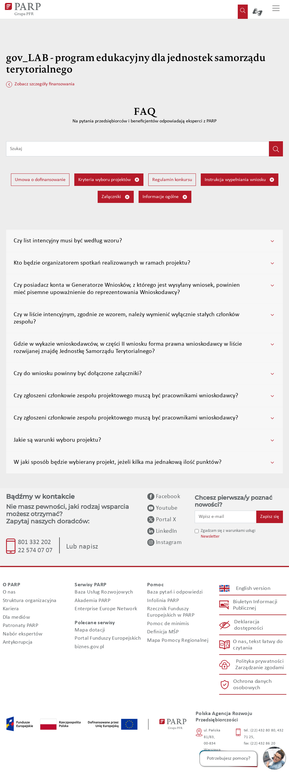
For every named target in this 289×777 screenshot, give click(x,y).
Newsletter (210, 536)
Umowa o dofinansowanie (40, 179)
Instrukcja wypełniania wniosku (239, 179)
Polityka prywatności (259, 661)
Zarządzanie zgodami (259, 668)
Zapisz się (269, 516)
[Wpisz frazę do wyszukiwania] (137, 148)
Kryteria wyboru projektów (108, 179)
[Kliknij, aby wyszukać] (276, 148)
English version (253, 588)
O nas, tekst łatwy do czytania (258, 645)
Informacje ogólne (165, 197)
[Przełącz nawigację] (276, 9)
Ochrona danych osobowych (252, 684)
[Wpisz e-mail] (226, 517)
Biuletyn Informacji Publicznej (255, 605)
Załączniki (116, 197)
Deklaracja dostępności (248, 625)
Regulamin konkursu (172, 179)
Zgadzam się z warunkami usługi (228, 531)
